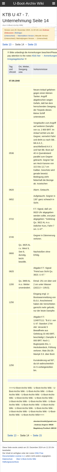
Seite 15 (32, 44)
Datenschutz (7, 459)
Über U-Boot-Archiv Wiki (26, 459)
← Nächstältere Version (24, 36)
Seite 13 (6, 44)
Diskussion (9, 33)
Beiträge (18, 33)
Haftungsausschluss (10, 462)
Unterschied (9, 36)
